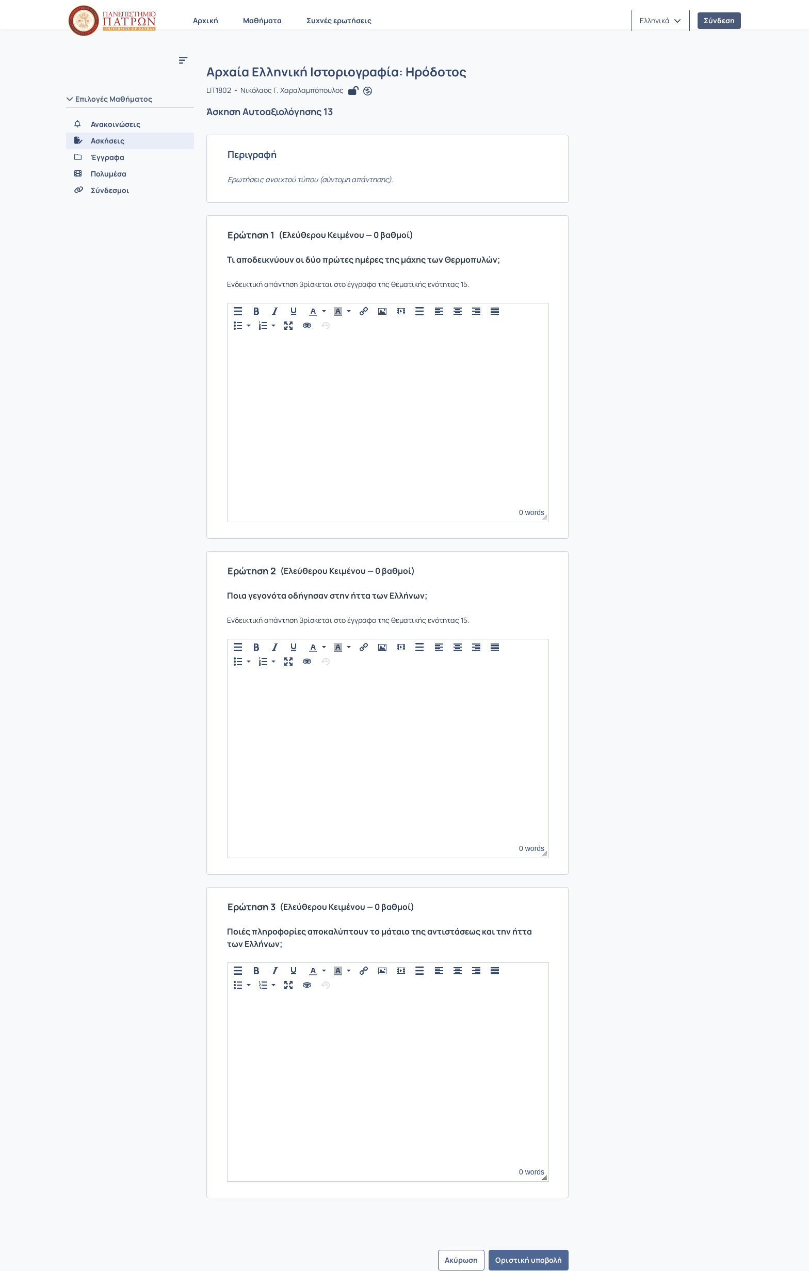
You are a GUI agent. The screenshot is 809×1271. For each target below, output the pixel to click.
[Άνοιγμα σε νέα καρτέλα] (370, 94)
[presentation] (240, 313)
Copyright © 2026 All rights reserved (683, 1250)
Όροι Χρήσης (258, 1250)
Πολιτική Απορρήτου (335, 1250)
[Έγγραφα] (130, 157)
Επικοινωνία (139, 1250)
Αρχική (205, 20)
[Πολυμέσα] (130, 174)
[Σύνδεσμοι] (130, 190)
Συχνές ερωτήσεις (338, 20)
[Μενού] (183, 60)
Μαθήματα (262, 20)
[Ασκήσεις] (130, 141)
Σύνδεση (719, 20)
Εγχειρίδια (198, 1250)
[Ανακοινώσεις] (130, 124)
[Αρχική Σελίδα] (112, 20)
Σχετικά (86, 1250)
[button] (660, 20)
